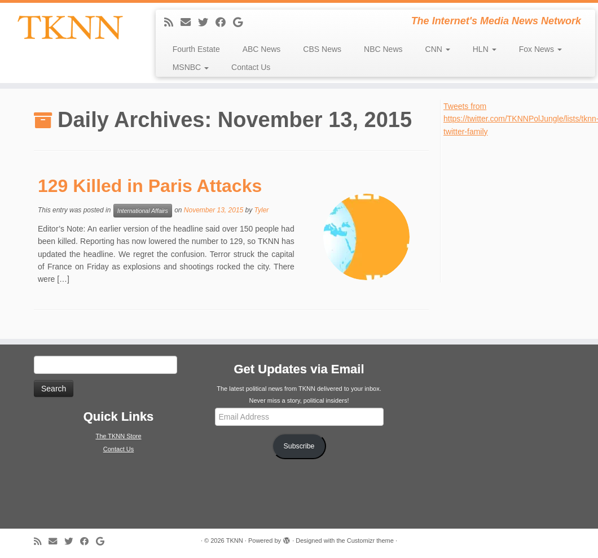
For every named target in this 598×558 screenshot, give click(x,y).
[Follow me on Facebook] (224, 22)
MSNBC (191, 67)
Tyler (261, 210)
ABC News (262, 49)
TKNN (234, 540)
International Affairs (142, 210)
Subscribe (299, 446)
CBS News (322, 49)
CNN (437, 49)
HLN (484, 49)
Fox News (540, 49)
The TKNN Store (118, 436)
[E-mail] (189, 22)
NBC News (383, 49)
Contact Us (250, 67)
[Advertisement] (520, 208)
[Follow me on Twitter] (207, 22)
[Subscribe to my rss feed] (172, 22)
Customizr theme (370, 540)
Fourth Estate (196, 49)
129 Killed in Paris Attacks (150, 186)
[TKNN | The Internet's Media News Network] (70, 27)
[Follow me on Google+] (241, 22)
